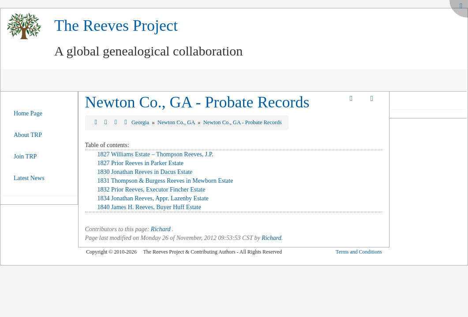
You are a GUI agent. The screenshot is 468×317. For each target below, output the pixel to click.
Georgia (140, 122)
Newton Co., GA (176, 122)
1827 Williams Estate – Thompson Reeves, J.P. (155, 154)
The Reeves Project (116, 25)
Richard (161, 229)
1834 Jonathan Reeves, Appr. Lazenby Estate (153, 198)
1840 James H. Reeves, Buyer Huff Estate (149, 207)
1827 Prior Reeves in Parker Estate (140, 163)
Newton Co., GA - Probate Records (197, 102)
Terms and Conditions (359, 252)
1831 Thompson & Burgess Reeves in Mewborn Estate (165, 180)
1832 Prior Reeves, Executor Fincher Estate (151, 189)
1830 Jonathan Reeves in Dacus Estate (145, 172)
